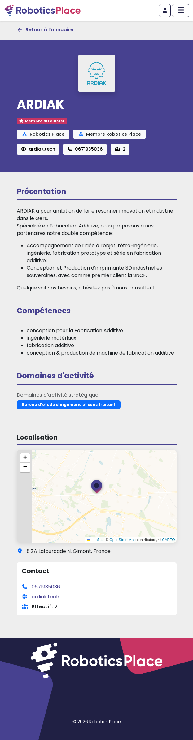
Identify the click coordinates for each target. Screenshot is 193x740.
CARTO (168, 540)
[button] (96, 488)
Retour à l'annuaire (45, 29)
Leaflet (95, 540)
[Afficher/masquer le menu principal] (180, 10)
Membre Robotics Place (109, 134)
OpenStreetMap (122, 540)
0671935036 (85, 149)
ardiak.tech (38, 149)
